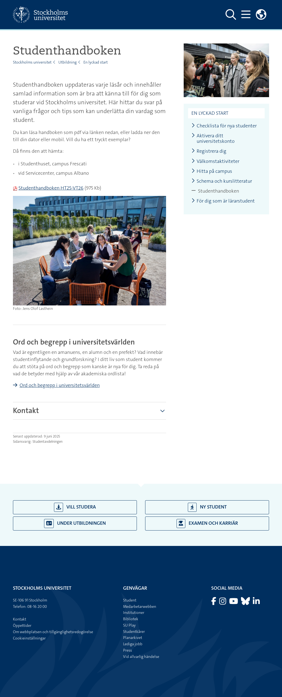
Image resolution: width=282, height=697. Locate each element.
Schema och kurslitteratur (221, 181)
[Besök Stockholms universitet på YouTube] (234, 602)
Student (129, 600)
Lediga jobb (132, 643)
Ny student (207, 507)
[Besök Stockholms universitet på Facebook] (214, 602)
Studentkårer (134, 631)
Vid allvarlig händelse (141, 656)
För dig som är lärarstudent (223, 201)
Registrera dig (208, 151)
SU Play (129, 625)
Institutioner (133, 612)
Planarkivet (132, 637)
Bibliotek (130, 618)
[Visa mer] (162, 411)
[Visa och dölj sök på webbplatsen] (230, 14)
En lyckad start (95, 62)
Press (127, 650)
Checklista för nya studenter (224, 126)
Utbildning (67, 62)
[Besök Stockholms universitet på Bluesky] (246, 602)
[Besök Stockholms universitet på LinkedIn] (256, 602)
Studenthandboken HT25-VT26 (50, 188)
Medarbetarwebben (139, 606)
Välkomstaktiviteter (215, 161)
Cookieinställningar (29, 638)
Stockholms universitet (32, 62)
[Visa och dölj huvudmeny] (245, 14)
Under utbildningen (75, 523)
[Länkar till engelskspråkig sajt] (261, 14)
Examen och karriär (207, 523)
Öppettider (22, 625)
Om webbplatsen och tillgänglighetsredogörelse (53, 631)
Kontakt (19, 619)
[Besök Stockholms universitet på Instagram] (223, 602)
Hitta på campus (211, 171)
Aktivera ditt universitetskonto (213, 138)
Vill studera (75, 507)
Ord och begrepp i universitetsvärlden (60, 385)
